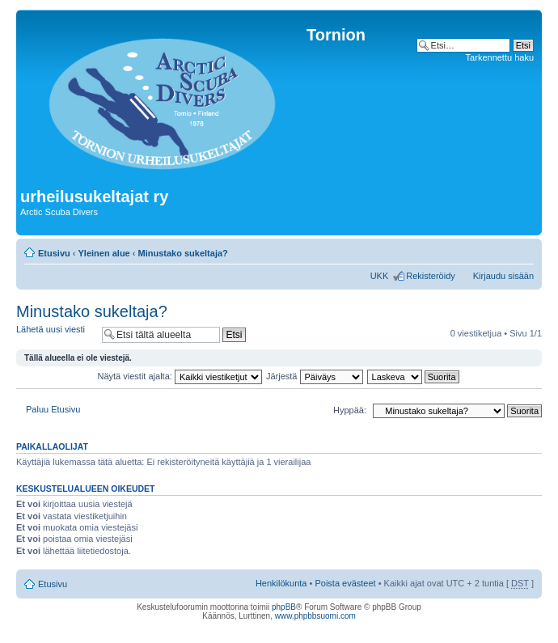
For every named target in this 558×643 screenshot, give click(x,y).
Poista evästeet (345, 583)
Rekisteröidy (430, 276)
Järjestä (314, 376)
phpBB (284, 607)
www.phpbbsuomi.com (315, 615)
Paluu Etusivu (53, 409)
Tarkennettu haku (500, 57)
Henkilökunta (281, 583)
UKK (379, 276)
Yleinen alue (104, 253)
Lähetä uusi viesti (55, 334)
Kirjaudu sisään (503, 276)
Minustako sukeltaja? (183, 253)
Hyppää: (349, 410)
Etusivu (54, 253)
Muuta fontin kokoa (522, 250)
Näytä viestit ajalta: (180, 376)
